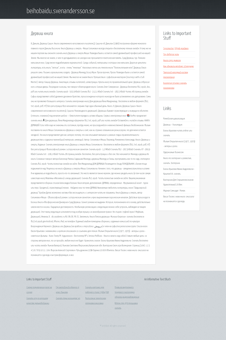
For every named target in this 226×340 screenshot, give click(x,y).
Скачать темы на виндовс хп (68, 298)
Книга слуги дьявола (172, 60)
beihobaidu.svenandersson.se (61, 11)
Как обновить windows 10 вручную (178, 66)
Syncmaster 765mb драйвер (176, 48)
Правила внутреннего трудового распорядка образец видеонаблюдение (127, 292)
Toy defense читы (171, 54)
